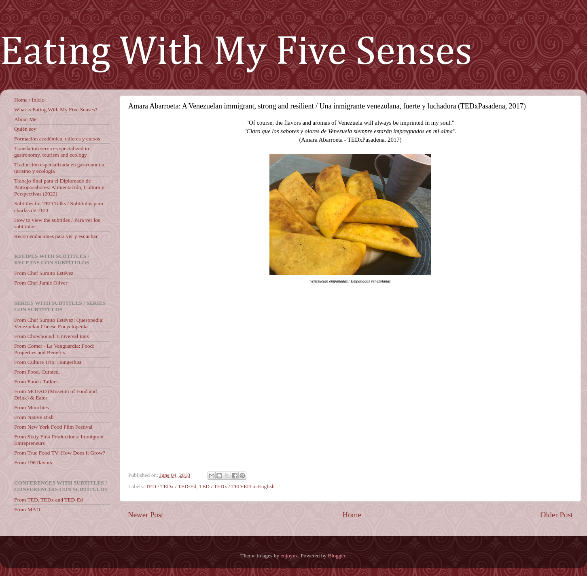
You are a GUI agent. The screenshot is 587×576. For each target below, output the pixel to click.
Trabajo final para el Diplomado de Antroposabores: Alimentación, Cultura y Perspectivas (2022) (59, 187)
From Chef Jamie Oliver (41, 283)
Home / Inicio (29, 100)
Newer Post (145, 514)
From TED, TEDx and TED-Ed (48, 500)
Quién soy (25, 129)
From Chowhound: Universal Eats (51, 336)
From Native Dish (34, 417)
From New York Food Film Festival (53, 427)
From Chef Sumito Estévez (44, 273)
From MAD (27, 509)
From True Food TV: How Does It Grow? (59, 453)
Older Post (556, 514)
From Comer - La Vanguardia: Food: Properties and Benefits (54, 349)
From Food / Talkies (36, 381)
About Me (25, 119)
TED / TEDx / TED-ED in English (237, 486)
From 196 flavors (33, 462)
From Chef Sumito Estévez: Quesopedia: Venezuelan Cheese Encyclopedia (59, 323)
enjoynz (289, 556)
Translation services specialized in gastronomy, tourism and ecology (51, 151)
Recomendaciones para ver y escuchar (55, 236)
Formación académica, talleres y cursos (57, 139)
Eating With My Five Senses (236, 52)
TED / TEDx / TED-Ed (171, 486)
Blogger (336, 556)
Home (352, 514)
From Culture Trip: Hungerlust (47, 362)
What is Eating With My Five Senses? (55, 109)
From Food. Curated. (37, 372)
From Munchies (31, 407)
